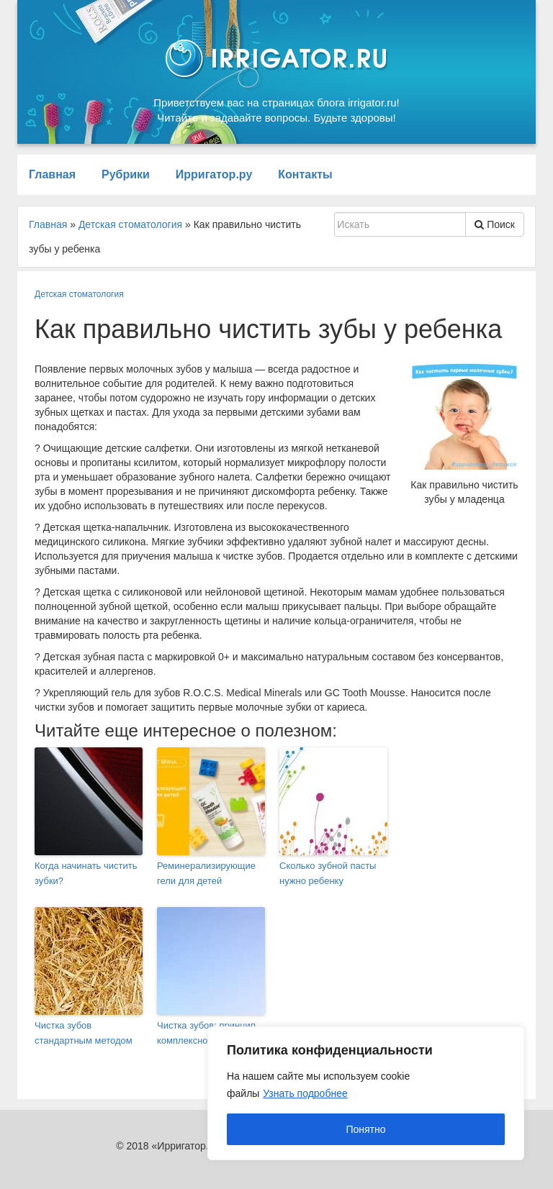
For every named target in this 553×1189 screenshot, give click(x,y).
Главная (52, 174)
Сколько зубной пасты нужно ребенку (327, 873)
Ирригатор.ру (214, 174)
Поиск (495, 224)
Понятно (365, 1129)
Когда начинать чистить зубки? (86, 873)
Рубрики (126, 174)
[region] (365, 1093)
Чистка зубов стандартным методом (83, 1033)
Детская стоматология (79, 294)
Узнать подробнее (305, 1093)
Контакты (305, 174)
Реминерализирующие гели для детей (206, 873)
